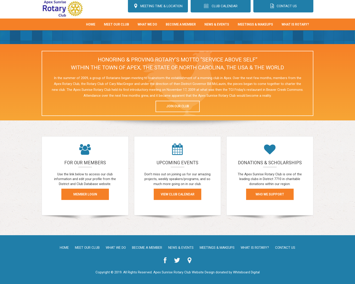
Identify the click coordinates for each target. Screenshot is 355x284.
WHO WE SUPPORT (270, 194)
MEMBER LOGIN (85, 194)
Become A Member (181, 24)
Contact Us (285, 248)
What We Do (147, 24)
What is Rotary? (295, 24)
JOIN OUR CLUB (177, 106)
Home (90, 24)
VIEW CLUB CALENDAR (177, 194)
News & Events (216, 24)
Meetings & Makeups (255, 24)
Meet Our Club (116, 24)
